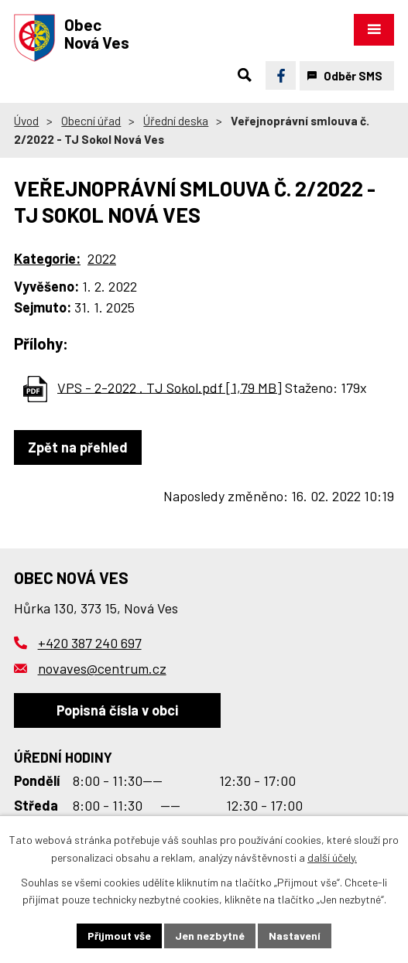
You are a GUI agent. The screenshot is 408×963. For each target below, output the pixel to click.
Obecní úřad (91, 121)
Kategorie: (47, 258)
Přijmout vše (119, 935)
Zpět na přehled (78, 447)
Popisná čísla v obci (117, 710)
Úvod (26, 121)
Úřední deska (175, 121)
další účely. (332, 857)
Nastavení (295, 935)
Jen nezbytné (210, 935)
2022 (101, 258)
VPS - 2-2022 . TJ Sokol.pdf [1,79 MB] (169, 386)
